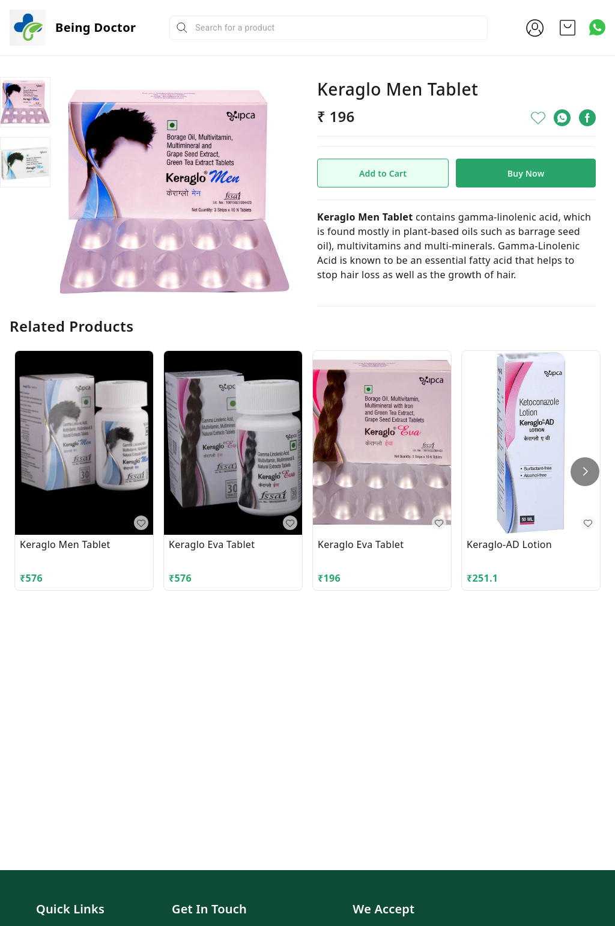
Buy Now (526, 173)
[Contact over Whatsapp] (597, 27)
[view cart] (567, 28)
